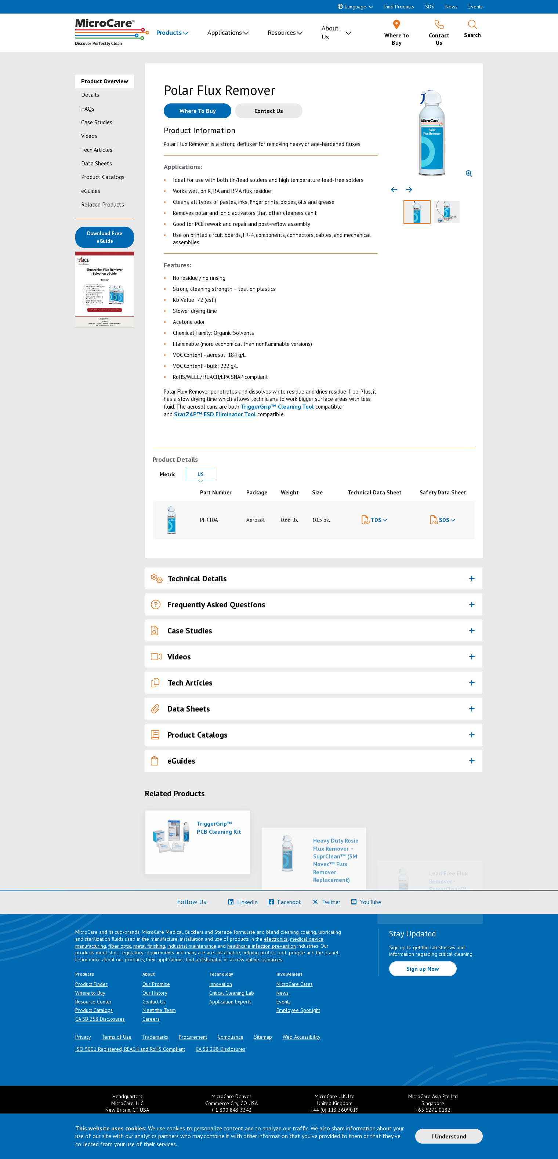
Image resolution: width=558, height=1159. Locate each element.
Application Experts (230, 1001)
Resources (282, 32)
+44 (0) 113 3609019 (335, 1110)
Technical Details (189, 578)
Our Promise (156, 984)
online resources (264, 959)
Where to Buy (90, 993)
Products (169, 32)
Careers (151, 1019)
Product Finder (91, 984)
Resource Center (93, 1001)
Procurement (193, 1037)
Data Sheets (96, 163)
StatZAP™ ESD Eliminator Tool (215, 414)
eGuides (90, 190)
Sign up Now (422, 968)
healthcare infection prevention (261, 946)
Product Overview (104, 81)
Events (475, 6)
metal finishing (149, 946)
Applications (224, 32)
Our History (154, 993)
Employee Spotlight (298, 1010)
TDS (376, 519)
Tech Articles (96, 149)
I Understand (449, 1136)
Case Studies (96, 122)
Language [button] (352, 6)
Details (90, 94)
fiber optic (119, 946)
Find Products (399, 6)
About (148, 974)
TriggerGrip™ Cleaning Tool (277, 406)
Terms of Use (116, 1037)
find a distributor (204, 959)
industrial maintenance (191, 946)
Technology (221, 974)
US (206, 474)
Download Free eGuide (110, 237)
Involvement (289, 974)
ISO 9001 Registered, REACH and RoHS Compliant (130, 1049)
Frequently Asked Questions (208, 604)
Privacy (83, 1037)
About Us (330, 32)
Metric (170, 474)
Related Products (102, 204)
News (451, 6)
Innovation (220, 984)
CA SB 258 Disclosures (100, 1019)
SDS (429, 6)
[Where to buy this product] (197, 110)
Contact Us (154, 1001)
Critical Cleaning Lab (231, 993)
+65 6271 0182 (433, 1110)
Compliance (230, 1037)
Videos (89, 135)
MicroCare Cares (294, 984)
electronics (276, 939)
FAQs (87, 108)
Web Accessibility (301, 1037)
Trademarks (155, 1037)
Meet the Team (159, 1010)
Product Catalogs (102, 176)
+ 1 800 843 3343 (231, 1110)
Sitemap (263, 1037)
